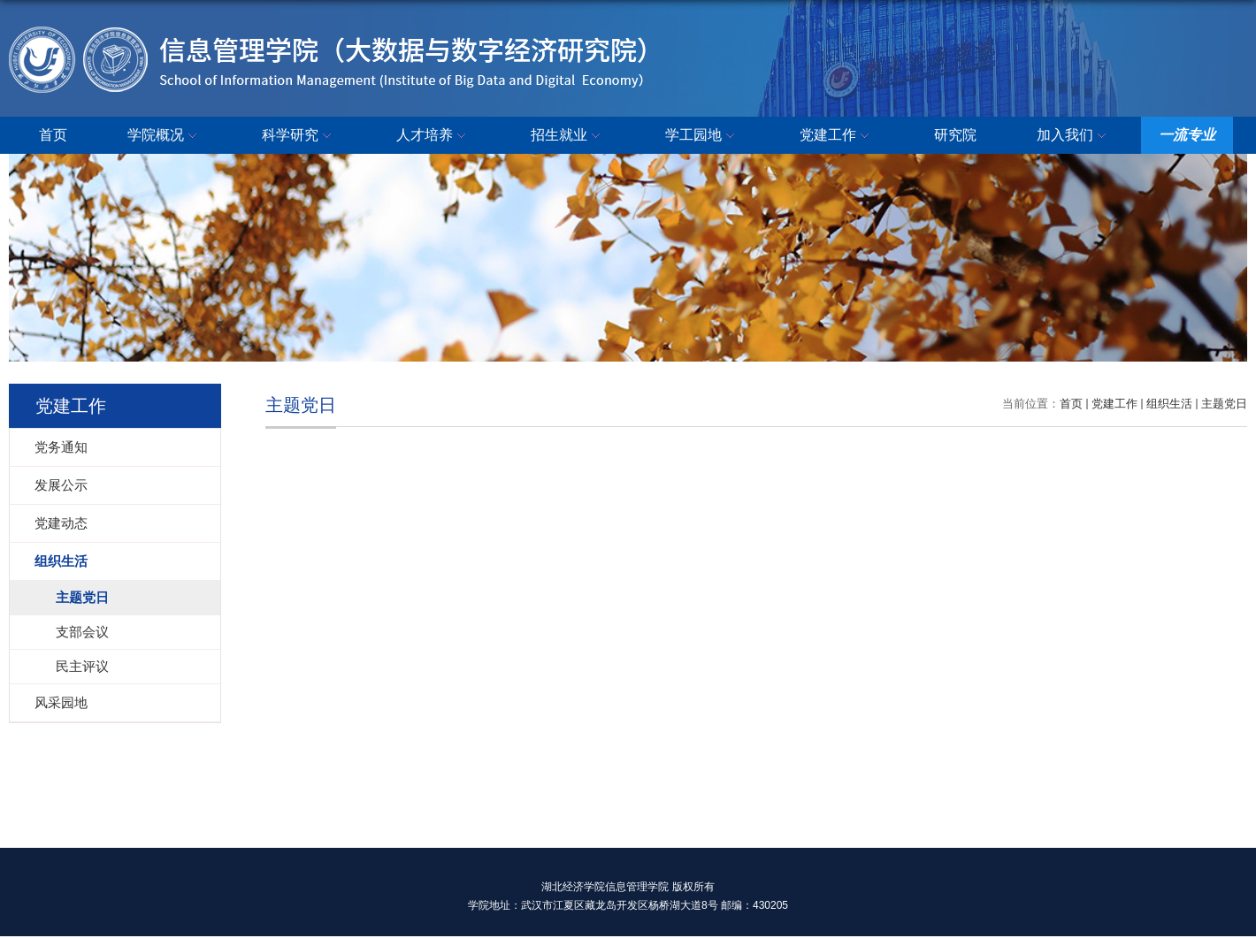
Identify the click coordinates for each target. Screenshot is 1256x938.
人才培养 (433, 136)
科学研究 (299, 136)
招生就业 (568, 136)
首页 (53, 134)
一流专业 (1187, 134)
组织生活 (1169, 403)
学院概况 (164, 136)
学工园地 (702, 136)
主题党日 (1224, 403)
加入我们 (1074, 136)
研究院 (955, 134)
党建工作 (837, 136)
